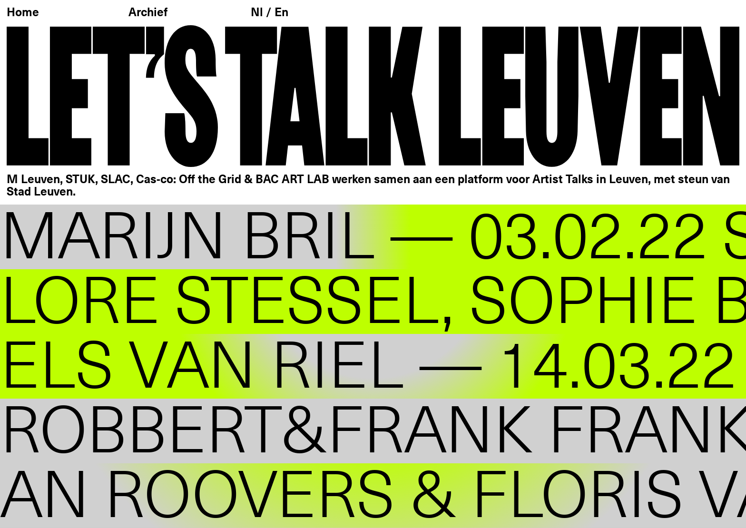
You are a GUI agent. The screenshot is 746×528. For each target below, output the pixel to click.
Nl (258, 13)
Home (23, 13)
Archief (147, 13)
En (281, 13)
